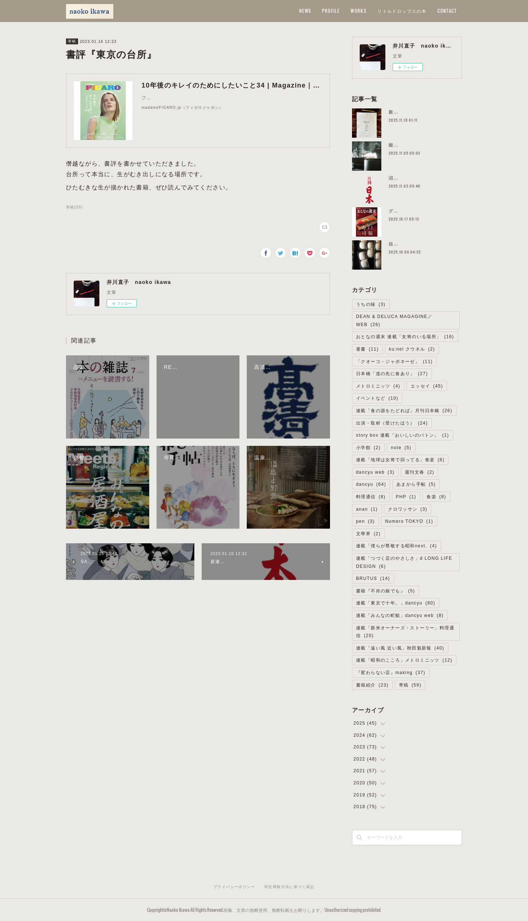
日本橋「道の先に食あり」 (392, 373)
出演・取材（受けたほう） (392, 423)
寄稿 (72, 41)
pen (365, 521)
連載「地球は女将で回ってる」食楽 (400, 459)
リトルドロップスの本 (401, 11)
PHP (406, 496)
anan (367, 509)
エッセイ (427, 386)
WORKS (358, 11)
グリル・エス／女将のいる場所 (423, 211)
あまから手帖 (416, 484)
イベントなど (377, 398)
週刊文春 (419, 472)
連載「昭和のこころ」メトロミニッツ (404, 660)
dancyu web (375, 472)
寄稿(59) (74, 207)
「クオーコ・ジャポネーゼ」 (394, 361)
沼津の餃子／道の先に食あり (420, 178)
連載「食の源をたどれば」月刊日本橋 (404, 410)
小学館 (368, 447)
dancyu (371, 484)
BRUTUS (373, 578)
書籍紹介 (372, 685)
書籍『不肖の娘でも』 (385, 590)
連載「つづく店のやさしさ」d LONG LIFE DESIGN (404, 562)
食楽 (436, 496)
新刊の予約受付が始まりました (423, 112)
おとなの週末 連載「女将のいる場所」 (405, 336)
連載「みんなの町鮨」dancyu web (400, 615)
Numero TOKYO (409, 521)
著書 (367, 349)
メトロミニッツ (378, 386)
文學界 (368, 533)
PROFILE (331, 11)
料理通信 (371, 496)
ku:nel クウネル (412, 349)
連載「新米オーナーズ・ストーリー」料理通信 (405, 632)
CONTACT (446, 11)
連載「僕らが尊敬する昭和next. (396, 545)
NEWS (305, 11)
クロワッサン (407, 509)
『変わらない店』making (390, 672)
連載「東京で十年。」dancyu (395, 603)
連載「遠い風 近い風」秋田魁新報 (400, 648)
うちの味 (371, 304)
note (401, 447)
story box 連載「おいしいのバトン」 (402, 435)
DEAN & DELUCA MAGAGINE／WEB (394, 320)
